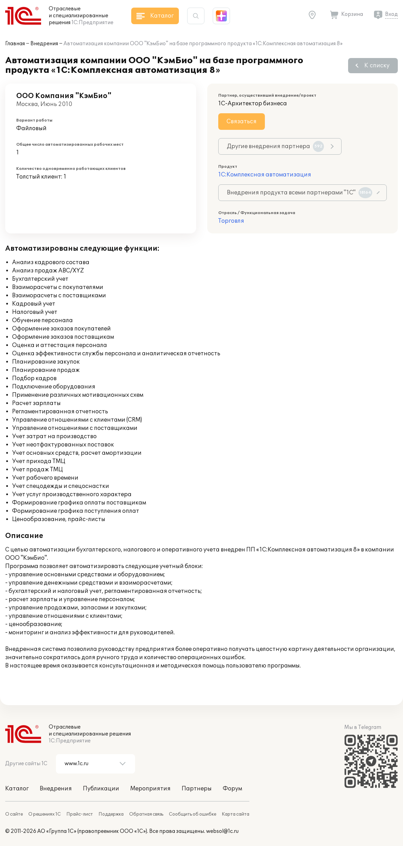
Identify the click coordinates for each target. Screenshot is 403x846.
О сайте (14, 814)
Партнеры (197, 788)
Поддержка (111, 814)
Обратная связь (146, 814)
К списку (377, 65)
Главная (15, 44)
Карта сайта (235, 814)
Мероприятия (150, 788)
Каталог (17, 788)
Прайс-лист (79, 814)
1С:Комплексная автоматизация (264, 174)
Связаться (242, 121)
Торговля (231, 221)
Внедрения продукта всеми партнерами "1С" (299, 192)
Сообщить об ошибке (192, 814)
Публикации (101, 788)
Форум (232, 788)
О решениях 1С (44, 814)
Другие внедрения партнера (275, 146)
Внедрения (44, 44)
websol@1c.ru (222, 831)
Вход (391, 14)
